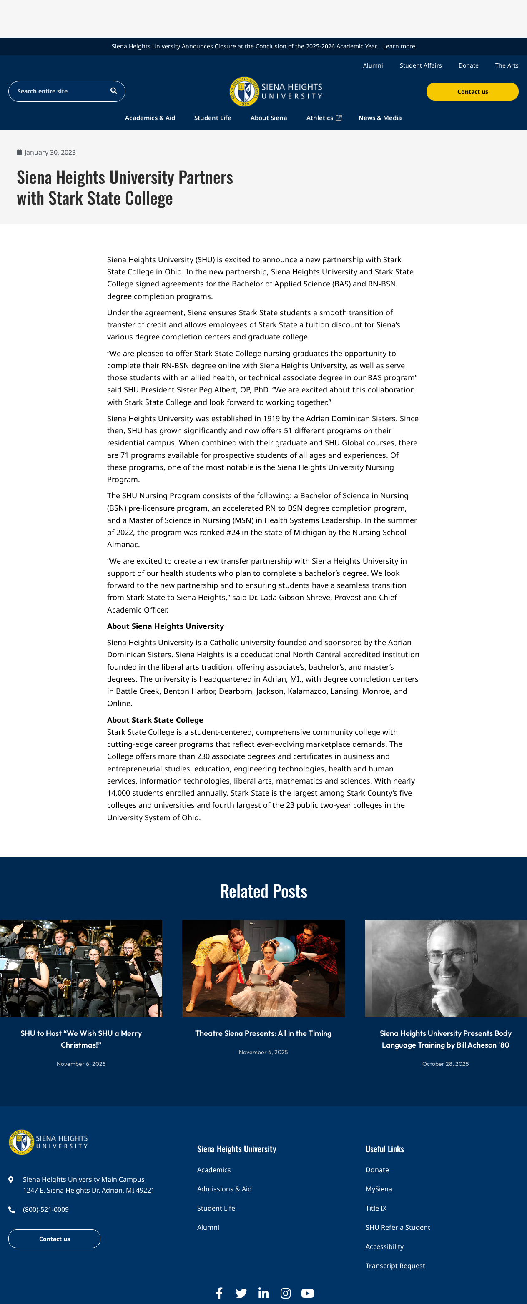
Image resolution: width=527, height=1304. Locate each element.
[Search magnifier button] (113, 90)
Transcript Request (395, 1265)
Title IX (376, 1208)
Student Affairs (421, 65)
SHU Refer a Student (398, 1227)
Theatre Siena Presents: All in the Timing (263, 1033)
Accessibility (385, 1246)
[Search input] (59, 91)
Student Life (212, 117)
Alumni (373, 65)
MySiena (379, 1188)
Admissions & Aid (224, 1188)
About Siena (269, 117)
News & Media (380, 117)
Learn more (399, 46)
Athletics (319, 117)
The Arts (507, 65)
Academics (214, 1169)
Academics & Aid (150, 117)
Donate (469, 65)
